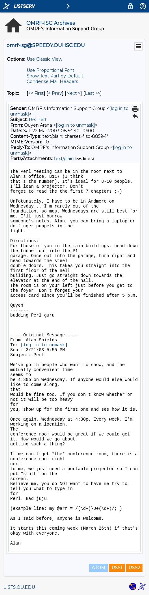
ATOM (98, 568)
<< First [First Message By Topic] (36, 93)
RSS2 (134, 568)
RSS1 (117, 568)
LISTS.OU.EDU (19, 587)
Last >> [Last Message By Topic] (92, 93)
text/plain (64, 158)
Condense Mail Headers (52, 81)
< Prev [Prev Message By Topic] (55, 93)
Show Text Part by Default (55, 76)
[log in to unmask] (75, 125)
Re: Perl (37, 119)
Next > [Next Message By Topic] (73, 93)
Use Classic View (44, 59)
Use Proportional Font (50, 70)
